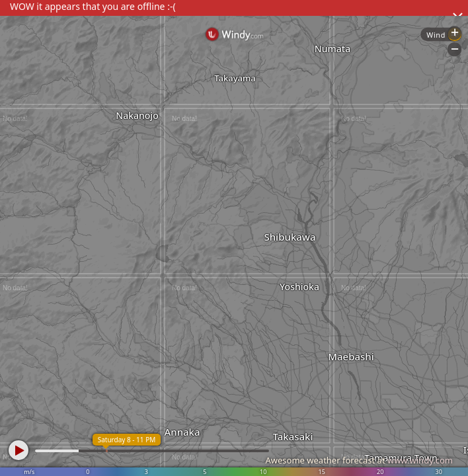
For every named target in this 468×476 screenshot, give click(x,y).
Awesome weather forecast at (359, 460)
